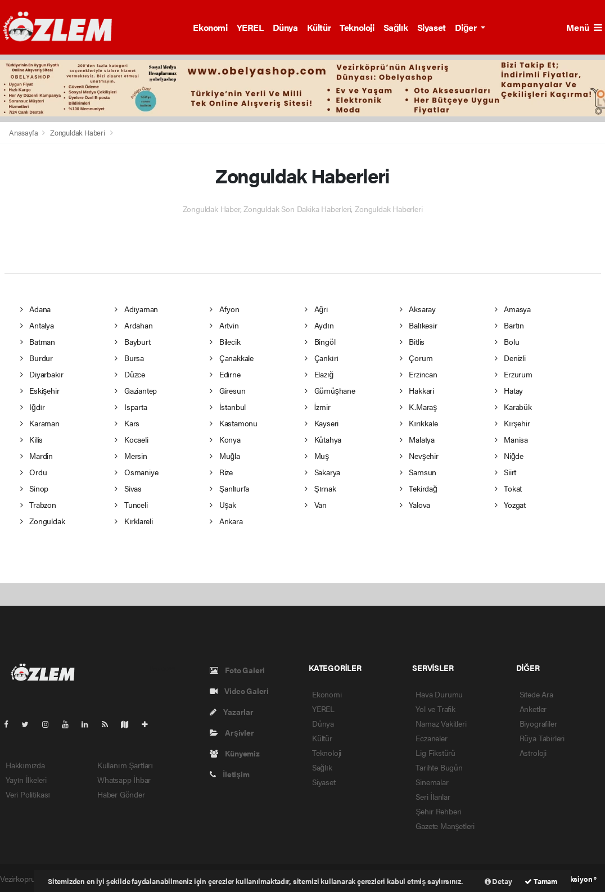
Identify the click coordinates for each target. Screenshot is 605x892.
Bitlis (412, 341)
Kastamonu (234, 423)
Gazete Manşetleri (445, 825)
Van (316, 504)
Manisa (511, 439)
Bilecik (225, 341)
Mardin (36, 455)
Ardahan (133, 325)
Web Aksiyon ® (573, 878)
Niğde (509, 455)
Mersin (131, 455)
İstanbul (228, 406)
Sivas (128, 488)
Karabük (513, 406)
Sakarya (322, 471)
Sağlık (395, 27)
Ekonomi (210, 27)
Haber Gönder (121, 794)
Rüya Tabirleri (542, 738)
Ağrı (316, 308)
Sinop (34, 488)
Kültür (319, 27)
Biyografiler (538, 723)
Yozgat (510, 504)
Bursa (129, 357)
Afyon (225, 308)
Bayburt (132, 341)
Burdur (36, 357)
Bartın (509, 325)
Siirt (506, 471)
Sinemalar (432, 781)
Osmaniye (136, 471)
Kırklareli (134, 520)
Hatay (509, 390)
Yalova (415, 504)
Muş (317, 455)
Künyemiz (235, 753)
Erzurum (513, 374)
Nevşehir (419, 455)
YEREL (250, 27)
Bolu (507, 341)
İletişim (230, 774)
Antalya (37, 325)
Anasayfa (24, 132)
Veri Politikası (28, 794)
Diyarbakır (42, 374)
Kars (127, 423)
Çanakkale (232, 357)
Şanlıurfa (229, 488)
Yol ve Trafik (435, 708)
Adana (35, 308)
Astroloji (533, 752)
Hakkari (417, 390)
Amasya (513, 308)
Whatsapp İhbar (124, 779)
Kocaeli (131, 439)
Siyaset (431, 27)
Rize (221, 471)
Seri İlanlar (433, 796)
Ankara (226, 520)
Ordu (33, 471)
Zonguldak (42, 520)
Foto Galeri (237, 669)
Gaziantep (136, 390)
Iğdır (32, 406)
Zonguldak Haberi (77, 132)
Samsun (418, 471)
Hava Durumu (439, 694)
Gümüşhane (330, 390)
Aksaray (418, 308)
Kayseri (321, 423)
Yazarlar (232, 711)
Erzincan (418, 374)
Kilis (31, 439)
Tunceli (131, 504)
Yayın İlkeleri (26, 779)
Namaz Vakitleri (441, 723)
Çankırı (321, 357)
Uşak (223, 504)
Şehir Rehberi (438, 811)
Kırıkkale (419, 423)
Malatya (417, 439)
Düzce (130, 374)
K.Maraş (418, 406)
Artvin (224, 325)
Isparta (131, 406)
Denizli (510, 357)
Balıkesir (418, 325)
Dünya (285, 27)
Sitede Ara (536, 694)
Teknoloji (357, 27)
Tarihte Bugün (439, 767)
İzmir (318, 406)
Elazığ (319, 374)
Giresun (227, 390)
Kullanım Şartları (125, 765)
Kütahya (323, 439)
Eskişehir (40, 390)
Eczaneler (431, 738)
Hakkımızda (25, 765)
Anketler (533, 708)
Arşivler (232, 732)
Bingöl (320, 341)
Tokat (508, 488)
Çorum (416, 357)
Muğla (225, 455)
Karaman (40, 423)
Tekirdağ (418, 488)
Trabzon (38, 504)
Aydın (319, 325)
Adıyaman (136, 308)
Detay (498, 881)
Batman (37, 341)
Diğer (466, 27)
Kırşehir (512, 423)
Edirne (225, 374)
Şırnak (320, 488)
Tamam (541, 881)
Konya (225, 439)
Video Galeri (239, 690)
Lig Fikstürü (435, 752)
